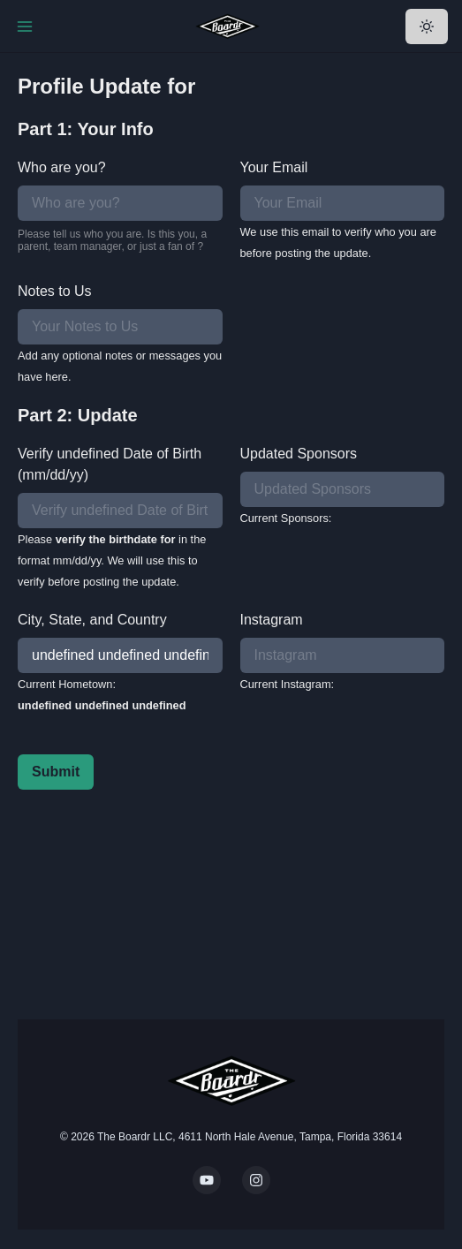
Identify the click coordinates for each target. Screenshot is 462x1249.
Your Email (274, 167)
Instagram (271, 619)
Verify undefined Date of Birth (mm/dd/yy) (109, 464)
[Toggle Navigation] (24, 26)
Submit (56, 771)
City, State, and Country (92, 619)
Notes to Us (55, 291)
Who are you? (62, 167)
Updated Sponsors (299, 453)
